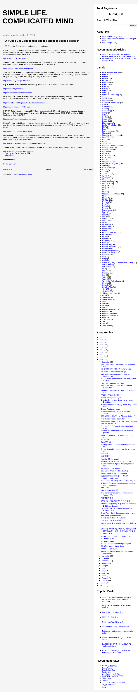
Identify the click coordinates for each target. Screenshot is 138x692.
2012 (101, 355)
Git (103, 141)
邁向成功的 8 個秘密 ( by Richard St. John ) (118, 416)
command (106, 101)
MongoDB (106, 198)
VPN (104, 305)
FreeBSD (105, 137)
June (104, 568)
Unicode (105, 285)
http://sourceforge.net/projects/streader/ (18, 151)
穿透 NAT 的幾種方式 (109, 549)
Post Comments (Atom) (23, 174)
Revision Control (108, 253)
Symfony (105, 273)
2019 (101, 337)
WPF (104, 317)
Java (104, 172)
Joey (104, 687)
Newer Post (7, 169)
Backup (105, 84)
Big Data (105, 91)
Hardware (106, 151)
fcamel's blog (107, 668)
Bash (104, 86)
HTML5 (105, 157)
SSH (104, 269)
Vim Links (105, 488)
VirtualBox (106, 297)
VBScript (105, 291)
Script (104, 259)
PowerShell (106, 226)
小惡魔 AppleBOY (109, 685)
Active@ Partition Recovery (112, 515)
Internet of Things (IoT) (111, 163)
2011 (101, 357)
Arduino (105, 80)
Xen (103, 321)
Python (105, 238)
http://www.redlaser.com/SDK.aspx (16, 107)
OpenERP (105, 454)
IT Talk (104, 170)
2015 (101, 347)
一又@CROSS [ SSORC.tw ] (113, 682)
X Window (106, 319)
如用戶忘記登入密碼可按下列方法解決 (116, 369)
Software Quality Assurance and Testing (117, 263)
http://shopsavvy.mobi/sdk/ (13, 89)
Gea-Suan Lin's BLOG (111, 674)
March (104, 576)
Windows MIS (107, 313)
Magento (105, 186)
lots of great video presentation (113, 419)
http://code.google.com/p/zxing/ (15, 58)
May (103, 571)
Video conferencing (109, 293)
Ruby (104, 257)
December (106, 362)
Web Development (109, 309)
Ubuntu (105, 283)
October (105, 558)
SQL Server (106, 267)
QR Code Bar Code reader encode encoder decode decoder (42, 40)
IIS (103, 159)
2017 (101, 342)
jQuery (104, 176)
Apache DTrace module (110, 459)
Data (104, 105)
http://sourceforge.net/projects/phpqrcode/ (19, 119)
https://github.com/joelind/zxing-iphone (18, 68)
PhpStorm (106, 218)
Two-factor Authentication (112, 281)
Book (104, 93)
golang (104, 143)
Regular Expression (109, 247)
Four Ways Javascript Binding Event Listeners (119, 421)
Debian (105, 109)
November (106, 556)
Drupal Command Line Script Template (116, 544)
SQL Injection (107, 265)
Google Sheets (108, 149)
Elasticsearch (107, 123)
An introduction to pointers (111, 468)
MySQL (105, 200)
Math (104, 192)
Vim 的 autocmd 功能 (109, 490)
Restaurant (106, 249)
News (104, 204)
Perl (103, 212)
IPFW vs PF (106, 440)
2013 (101, 352)
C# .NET (105, 99)
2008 (101, 585)
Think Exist (106, 678)
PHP (104, 216)
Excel (104, 129)
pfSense (105, 214)
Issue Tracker (107, 168)
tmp (103, 275)
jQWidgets (106, 178)
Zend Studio (107, 326)
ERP (104, 127)
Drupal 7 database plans (110, 409)
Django (105, 113)
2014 (101, 350)
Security (105, 261)
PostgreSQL (107, 224)
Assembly (106, 82)
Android (105, 74)
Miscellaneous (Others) (111, 194)
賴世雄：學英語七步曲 (110, 395)
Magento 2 (106, 188)
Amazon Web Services (111, 72)
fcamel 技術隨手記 (109, 666)
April (104, 573)
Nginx (104, 206)
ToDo (11, 155)
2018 (101, 340)
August (105, 563)
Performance (107, 210)
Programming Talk (109, 232)
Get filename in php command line (115, 626)
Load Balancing (108, 182)
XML (104, 324)
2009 (101, 583)
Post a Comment (9, 164)
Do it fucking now (108, 541)
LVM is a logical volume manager (114, 473)
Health (104, 153)
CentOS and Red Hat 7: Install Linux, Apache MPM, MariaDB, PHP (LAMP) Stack (119, 55)
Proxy (104, 236)
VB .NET (105, 289)
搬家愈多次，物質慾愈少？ (112, 612)
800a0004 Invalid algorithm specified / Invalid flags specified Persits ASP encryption (117, 599)
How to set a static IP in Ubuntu (113, 518)
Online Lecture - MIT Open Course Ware (117, 536)
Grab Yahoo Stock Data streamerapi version (118, 513)
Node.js (105, 208)
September (106, 561)
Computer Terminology (111, 103)
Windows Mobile (108, 315)
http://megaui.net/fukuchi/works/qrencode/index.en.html (24, 143)
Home (48, 169)
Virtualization (107, 299)
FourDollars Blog (108, 670)
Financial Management (111, 135)
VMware (105, 301)
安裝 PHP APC (107, 498)
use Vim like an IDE (108, 424)
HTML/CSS (106, 155)
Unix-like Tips (107, 287)
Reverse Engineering (110, 251)
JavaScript (106, 174)
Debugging (106, 111)
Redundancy (107, 244)
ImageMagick (107, 161)
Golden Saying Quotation (112, 145)
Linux (104, 180)
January (105, 581)
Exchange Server (109, 131)
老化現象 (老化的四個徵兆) (111, 520)
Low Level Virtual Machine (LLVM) (114, 471)
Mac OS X (106, 184)
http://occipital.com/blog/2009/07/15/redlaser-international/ (25, 103)
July (103, 566)
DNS (104, 115)
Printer (104, 230)
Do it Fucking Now (108, 539)
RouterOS (106, 255)
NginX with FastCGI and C (112, 622)
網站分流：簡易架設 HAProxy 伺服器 (115, 501)
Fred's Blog (106, 672)
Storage (105, 271)
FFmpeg (105, 133)
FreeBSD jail (106, 442)
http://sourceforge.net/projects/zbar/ (17, 81)
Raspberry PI (107, 240)
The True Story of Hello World (112, 383)
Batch (104, 89)
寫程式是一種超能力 (110, 617)
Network (105, 202)
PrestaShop (106, 228)
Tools (104, 279)
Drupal (104, 119)
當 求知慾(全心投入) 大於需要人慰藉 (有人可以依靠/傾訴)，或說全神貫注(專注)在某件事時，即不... (118, 531)
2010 (101, 359)
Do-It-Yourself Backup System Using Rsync (118, 481)
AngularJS (106, 76)
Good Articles (107, 147)
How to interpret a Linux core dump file (116, 461)
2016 (101, 345)
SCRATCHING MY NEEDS (112, 676)
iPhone (105, 165)
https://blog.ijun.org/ (109, 43)
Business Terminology (110, 95)
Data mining (106, 107)
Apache (105, 78)
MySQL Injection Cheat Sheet (112, 546)
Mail (103, 190)
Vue (103, 307)
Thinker (105, 680)
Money (104, 196)
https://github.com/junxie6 (112, 37)
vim (103, 295)
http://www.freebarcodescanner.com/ (17, 93)
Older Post (88, 169)
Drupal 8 (105, 121)
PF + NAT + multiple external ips (113, 372)
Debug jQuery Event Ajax (111, 398)
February (105, 578)
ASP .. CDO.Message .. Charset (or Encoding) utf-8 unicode (116, 651)
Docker (105, 117)
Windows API (107, 311)
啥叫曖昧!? (105, 456)
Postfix (104, 222)
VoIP (104, 303)
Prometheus (107, 234)
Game (104, 139)
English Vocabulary (109, 125)
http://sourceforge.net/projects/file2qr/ (17, 131)
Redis (104, 242)
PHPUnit (105, 220)
